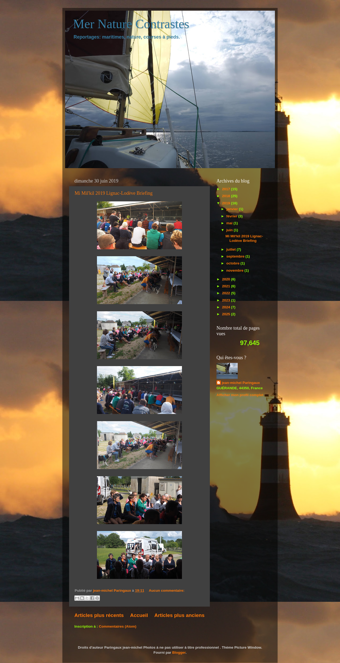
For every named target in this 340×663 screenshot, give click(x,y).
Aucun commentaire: (166, 590)
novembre (235, 270)
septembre (235, 256)
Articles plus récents (99, 615)
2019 (226, 203)
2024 (226, 307)
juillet (231, 249)
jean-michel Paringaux (241, 383)
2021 (226, 286)
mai (229, 223)
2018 (226, 196)
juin (230, 230)
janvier (232, 209)
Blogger (178, 652)
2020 (226, 279)
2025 (226, 314)
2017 (226, 189)
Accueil (139, 615)
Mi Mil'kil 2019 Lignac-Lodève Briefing (113, 193)
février (232, 216)
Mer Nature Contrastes (131, 24)
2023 (226, 300)
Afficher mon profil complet (239, 395)
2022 (226, 293)
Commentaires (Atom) (117, 626)
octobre (233, 263)
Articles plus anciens (179, 615)
